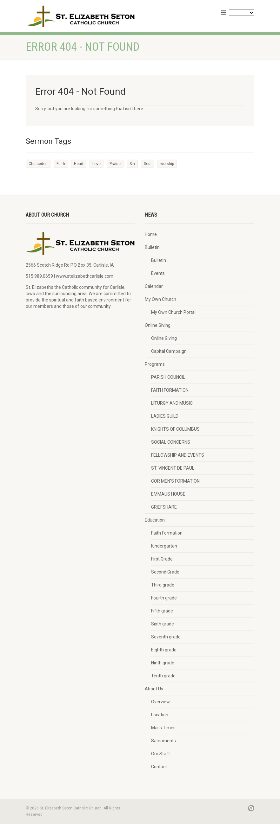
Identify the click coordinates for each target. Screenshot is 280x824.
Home (151, 234)
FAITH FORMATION (170, 390)
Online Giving (157, 325)
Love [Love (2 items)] (96, 164)
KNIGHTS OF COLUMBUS (175, 429)
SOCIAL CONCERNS (170, 442)
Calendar (154, 286)
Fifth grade (162, 610)
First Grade (162, 558)
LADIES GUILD (164, 416)
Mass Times (163, 727)
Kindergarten (164, 545)
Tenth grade (163, 675)
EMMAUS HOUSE (168, 494)
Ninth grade (162, 662)
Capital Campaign (169, 351)
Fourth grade (164, 597)
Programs (155, 364)
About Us (154, 688)
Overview (160, 701)
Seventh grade (166, 636)
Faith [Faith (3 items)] (61, 164)
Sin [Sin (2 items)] (132, 164)
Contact (159, 766)
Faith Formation (167, 533)
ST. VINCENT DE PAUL (172, 468)
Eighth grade (164, 649)
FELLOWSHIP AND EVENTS (177, 455)
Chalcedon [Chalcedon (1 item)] (38, 164)
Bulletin (152, 247)
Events (158, 273)
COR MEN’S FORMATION (175, 481)
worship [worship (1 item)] (167, 164)
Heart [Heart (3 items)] (78, 164)
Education (155, 520)
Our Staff (160, 753)
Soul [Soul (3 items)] (147, 164)
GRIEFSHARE (164, 507)
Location (159, 714)
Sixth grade (162, 623)
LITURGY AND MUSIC (172, 403)
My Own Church (160, 299)
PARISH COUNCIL (168, 377)
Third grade (162, 584)
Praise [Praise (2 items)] (115, 164)
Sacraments (163, 740)
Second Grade (165, 571)
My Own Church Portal (173, 312)
